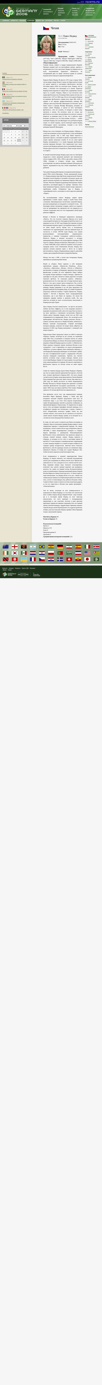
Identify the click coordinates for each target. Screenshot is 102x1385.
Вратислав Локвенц (89, 114)
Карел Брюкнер (89, 126)
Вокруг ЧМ (25, 568)
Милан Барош (88, 118)
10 (19, 134)
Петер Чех (91, 41)
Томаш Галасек (88, 77)
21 (8, 140)
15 (11, 137)
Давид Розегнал (88, 70)
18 (22, 137)
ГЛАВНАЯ (6, 20)
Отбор (10, 569)
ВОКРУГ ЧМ (40, 20)
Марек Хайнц (92, 121)
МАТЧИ (56, 20)
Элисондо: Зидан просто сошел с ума (13, 109)
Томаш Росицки (88, 90)
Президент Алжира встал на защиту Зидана (14, 91)
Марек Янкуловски (88, 60)
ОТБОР (63, 20)
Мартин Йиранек (89, 63)
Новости (4, 568)
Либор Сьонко (92, 84)
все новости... (5, 113)
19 (26, 137)
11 (23, 134)
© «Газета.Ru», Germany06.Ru (36, 574)
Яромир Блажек (89, 43)
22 (11, 140)
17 (19, 137)
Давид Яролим (88, 96)
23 (15, 140)
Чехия (55, 28)
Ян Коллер (91, 112)
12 (26, 134)
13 (4, 137)
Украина (11, 568)
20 (4, 140)
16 (15, 137)
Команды (17, 568)
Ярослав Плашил (89, 105)
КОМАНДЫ (30, 20)
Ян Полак (91, 103)
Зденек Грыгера (88, 54)
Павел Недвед (92, 93)
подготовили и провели (48, 11)
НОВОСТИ (14, 20)
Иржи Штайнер (88, 100)
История (32, 568)
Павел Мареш (92, 57)
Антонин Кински (89, 47)
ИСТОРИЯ (49, 20)
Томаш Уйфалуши (88, 67)
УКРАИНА (22, 20)
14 (8, 137)
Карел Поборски (88, 87)
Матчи (4, 569)
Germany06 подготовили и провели (12, 79)
